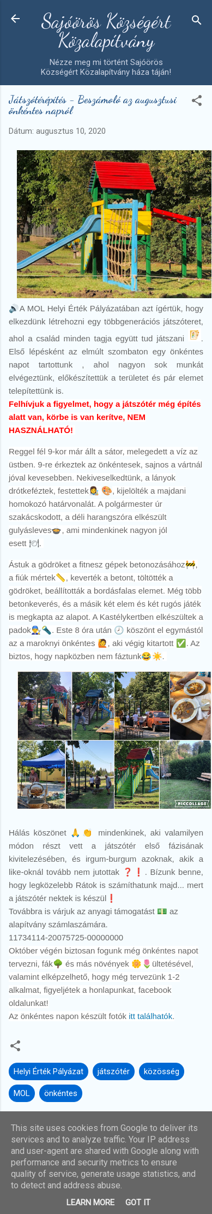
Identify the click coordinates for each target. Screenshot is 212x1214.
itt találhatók (149, 1016)
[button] (196, 102)
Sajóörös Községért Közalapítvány (106, 31)
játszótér (114, 1071)
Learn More (90, 1202)
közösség (161, 1071)
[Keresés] (196, 22)
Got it (137, 1202)
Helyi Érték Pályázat (48, 1071)
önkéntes (60, 1093)
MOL (22, 1093)
